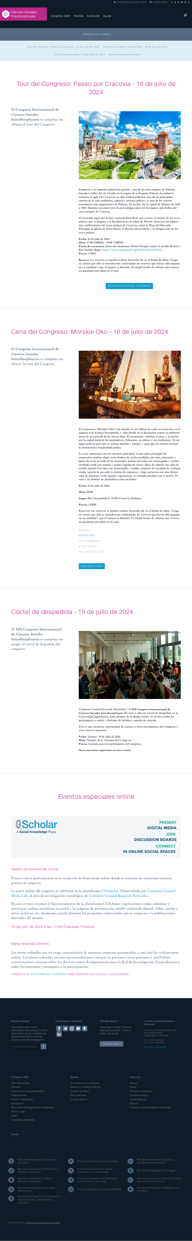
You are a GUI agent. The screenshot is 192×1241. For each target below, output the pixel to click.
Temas (132, 1087)
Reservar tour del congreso (129, 285)
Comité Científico (80, 1091)
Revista (78, 15)
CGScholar (109, 891)
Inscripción (17, 1103)
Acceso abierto (78, 1099)
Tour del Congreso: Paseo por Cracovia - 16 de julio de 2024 (63, 46)
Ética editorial (78, 1095)
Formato (16, 1087)
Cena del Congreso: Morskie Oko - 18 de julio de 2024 (135, 46)
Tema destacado (20, 1083)
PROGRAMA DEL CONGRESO (48, 974)
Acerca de (93, 15)
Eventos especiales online (124, 54)
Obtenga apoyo (111, 1044)
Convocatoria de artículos (84, 1083)
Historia (133, 1103)
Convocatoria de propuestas (27, 1091)
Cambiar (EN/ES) (158, 2)
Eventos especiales (22, 1099)
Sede (14, 1115)
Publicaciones (19, 1095)
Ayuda (107, 15)
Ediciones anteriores (22, 1119)
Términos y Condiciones (155, 1047)
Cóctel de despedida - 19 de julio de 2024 (79, 54)
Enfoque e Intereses (140, 1091)
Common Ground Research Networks (118, 896)
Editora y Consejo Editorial (85, 1087)
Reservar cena (92, 566)
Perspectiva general (97, 34)
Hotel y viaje (18, 1111)
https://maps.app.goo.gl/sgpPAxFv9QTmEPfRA (132, 249)
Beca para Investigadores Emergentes (32, 1107)
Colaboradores (137, 1099)
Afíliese (133, 1083)
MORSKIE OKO (86, 535)
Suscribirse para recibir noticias (130, 2)
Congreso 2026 (60, 15)
